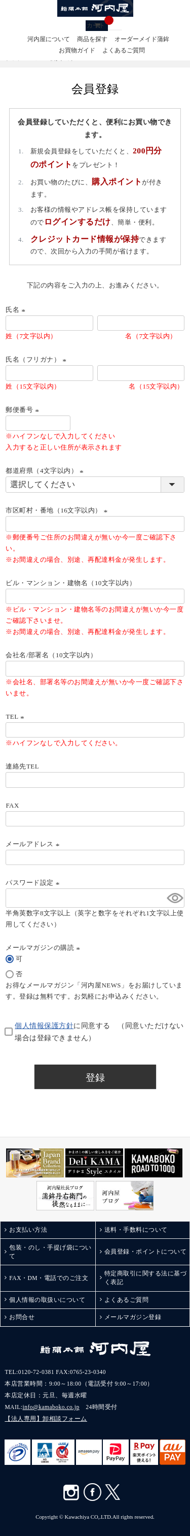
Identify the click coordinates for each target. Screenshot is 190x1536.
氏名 (17, 309)
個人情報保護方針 (44, 1025)
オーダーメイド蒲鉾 (142, 39)
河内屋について (48, 39)
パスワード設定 (34, 882)
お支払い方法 (28, 1230)
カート (97, 24)
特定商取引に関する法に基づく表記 (145, 1277)
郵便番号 (24, 409)
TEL (16, 716)
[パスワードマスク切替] (173, 898)
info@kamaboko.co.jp (51, 1407)
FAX (12, 805)
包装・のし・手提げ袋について (50, 1251)
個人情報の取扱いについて (47, 1300)
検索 (111, 29)
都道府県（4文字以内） (46, 470)
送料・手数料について (136, 1230)
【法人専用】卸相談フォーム (46, 1419)
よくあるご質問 (123, 50)
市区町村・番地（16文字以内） (58, 510)
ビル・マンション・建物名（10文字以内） (71, 583)
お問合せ (21, 1317)
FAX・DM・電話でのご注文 (48, 1278)
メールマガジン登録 (133, 1317)
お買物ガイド (77, 50)
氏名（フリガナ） (37, 359)
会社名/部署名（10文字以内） (51, 655)
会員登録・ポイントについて (145, 1252)
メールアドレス (34, 844)
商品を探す (92, 39)
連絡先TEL (22, 766)
